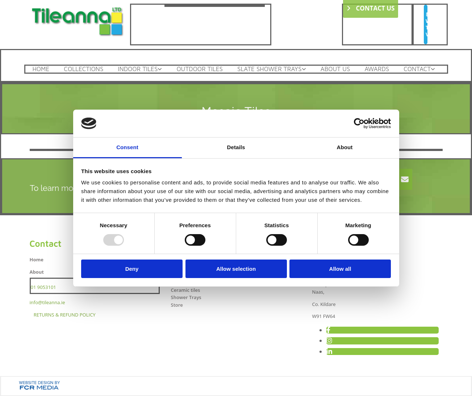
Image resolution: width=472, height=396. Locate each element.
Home (41, 69)
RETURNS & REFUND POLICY (65, 314)
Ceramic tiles (185, 290)
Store (177, 305)
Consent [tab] (127, 147)
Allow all (340, 269)
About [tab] (345, 147)
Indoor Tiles (138, 69)
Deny (132, 269)
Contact (417, 69)
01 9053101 (43, 287)
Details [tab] (236, 147)
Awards (376, 69)
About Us (335, 69)
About (37, 272)
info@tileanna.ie (47, 302)
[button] (425, 24)
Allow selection (236, 269)
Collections (83, 69)
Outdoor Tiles (199, 69)
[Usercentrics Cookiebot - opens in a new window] (359, 123)
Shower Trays (186, 297)
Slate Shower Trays (269, 69)
